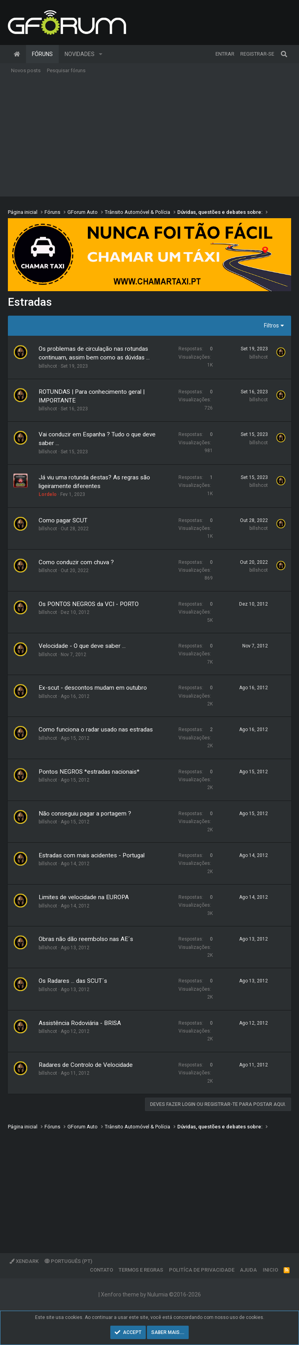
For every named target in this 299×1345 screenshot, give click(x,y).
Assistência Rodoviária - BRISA (80, 1023)
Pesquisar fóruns (66, 70)
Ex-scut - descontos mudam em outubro (93, 687)
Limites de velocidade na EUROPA (84, 897)
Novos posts (26, 70)
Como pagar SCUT (63, 520)
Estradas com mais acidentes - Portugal (92, 855)
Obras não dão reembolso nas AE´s (86, 939)
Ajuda (248, 1270)
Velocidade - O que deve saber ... (82, 645)
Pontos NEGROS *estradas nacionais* (89, 771)
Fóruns (42, 54)
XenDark (24, 1261)
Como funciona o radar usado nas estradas (96, 729)
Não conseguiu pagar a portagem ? (85, 813)
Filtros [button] (271, 325)
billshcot (48, 366)
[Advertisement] (149, 137)
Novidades (80, 54)
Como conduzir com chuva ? (76, 562)
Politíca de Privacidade (201, 1270)
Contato (101, 1270)
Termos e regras (141, 1270)
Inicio (270, 1270)
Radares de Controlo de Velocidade (86, 1064)
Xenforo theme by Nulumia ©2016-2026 (151, 1294)
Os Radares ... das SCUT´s (73, 980)
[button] (100, 54)
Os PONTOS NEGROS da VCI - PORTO (89, 604)
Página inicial (17, 54)
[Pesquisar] (284, 54)
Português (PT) (68, 1261)
